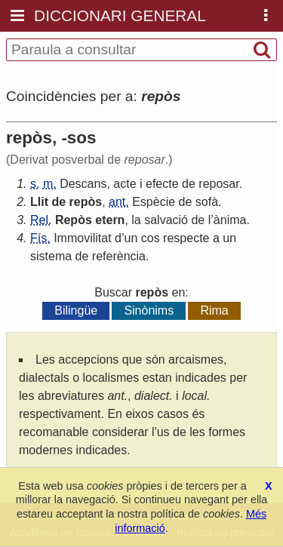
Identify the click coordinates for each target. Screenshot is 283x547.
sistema (51, 256)
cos (150, 238)
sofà (206, 201)
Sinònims (149, 310)
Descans (83, 183)
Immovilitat (82, 238)
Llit (39, 201)
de (188, 183)
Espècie (153, 201)
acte (124, 183)
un (131, 238)
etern (110, 220)
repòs (86, 201)
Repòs (73, 220)
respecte (186, 238)
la (135, 220)
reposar (218, 183)
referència (119, 256)
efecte (162, 183)
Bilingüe (75, 310)
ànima (230, 220)
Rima (214, 310)
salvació (166, 220)
